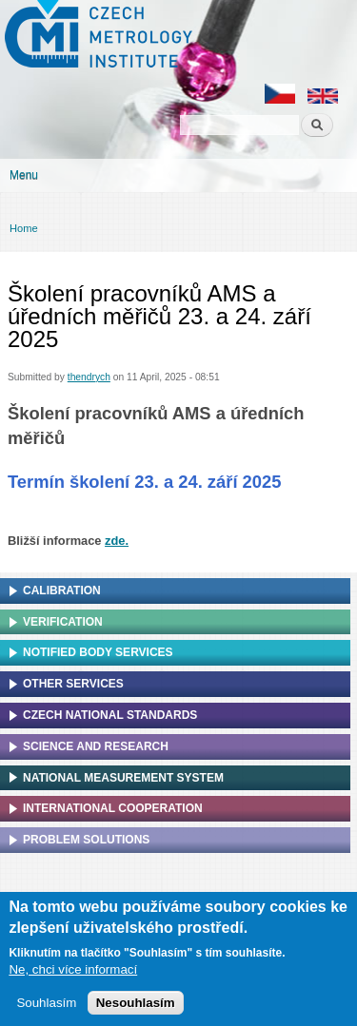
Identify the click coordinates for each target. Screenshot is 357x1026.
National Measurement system (123, 777)
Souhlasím (46, 1005)
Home (24, 228)
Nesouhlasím (135, 1005)
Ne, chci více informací (73, 972)
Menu (24, 175)
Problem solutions (86, 839)
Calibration (62, 590)
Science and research (96, 746)
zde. (117, 540)
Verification (63, 622)
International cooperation (113, 808)
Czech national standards (110, 715)
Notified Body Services (98, 652)
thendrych (89, 377)
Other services (73, 683)
